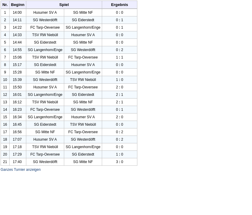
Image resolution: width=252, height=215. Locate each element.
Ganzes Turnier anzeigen (21, 170)
